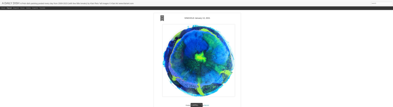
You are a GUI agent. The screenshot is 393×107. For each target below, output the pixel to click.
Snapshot (35, 8)
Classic (3, 8)
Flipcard (9, 8)
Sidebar (28, 8)
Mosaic (22, 8)
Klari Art (206, 87)
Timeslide (42, 8)
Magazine (16, 8)
